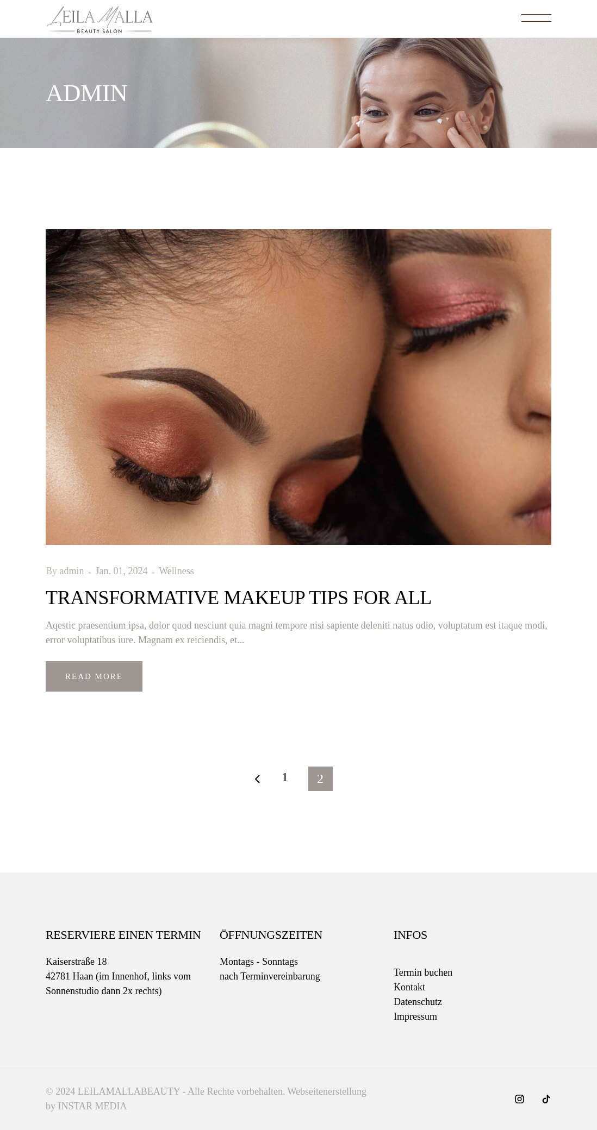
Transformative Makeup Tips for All (239, 597)
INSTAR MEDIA (92, 1106)
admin (73, 571)
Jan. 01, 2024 (123, 571)
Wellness (176, 571)
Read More (94, 676)
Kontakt (409, 987)
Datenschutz (418, 1001)
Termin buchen (423, 972)
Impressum (415, 1016)
